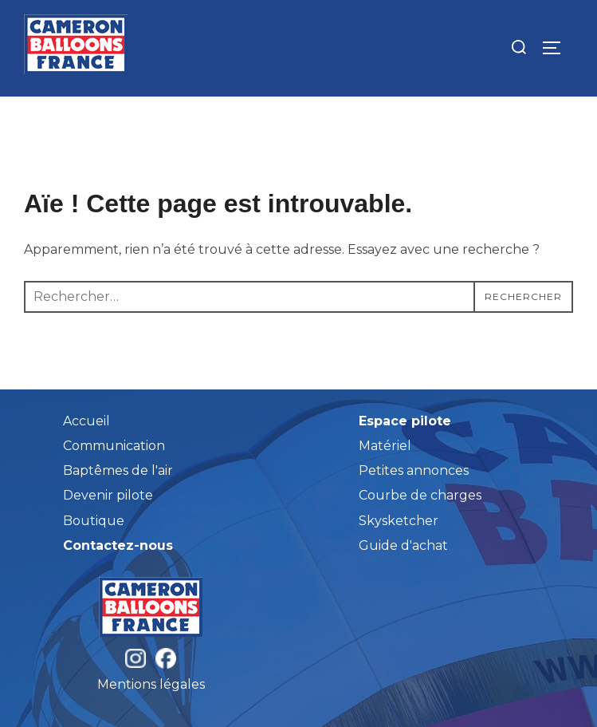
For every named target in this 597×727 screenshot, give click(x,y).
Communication (114, 445)
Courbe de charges (420, 495)
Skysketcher (398, 520)
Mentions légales (151, 684)
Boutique (93, 520)
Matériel (385, 445)
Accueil (86, 421)
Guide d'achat (403, 545)
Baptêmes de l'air (118, 470)
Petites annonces (414, 470)
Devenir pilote (108, 495)
